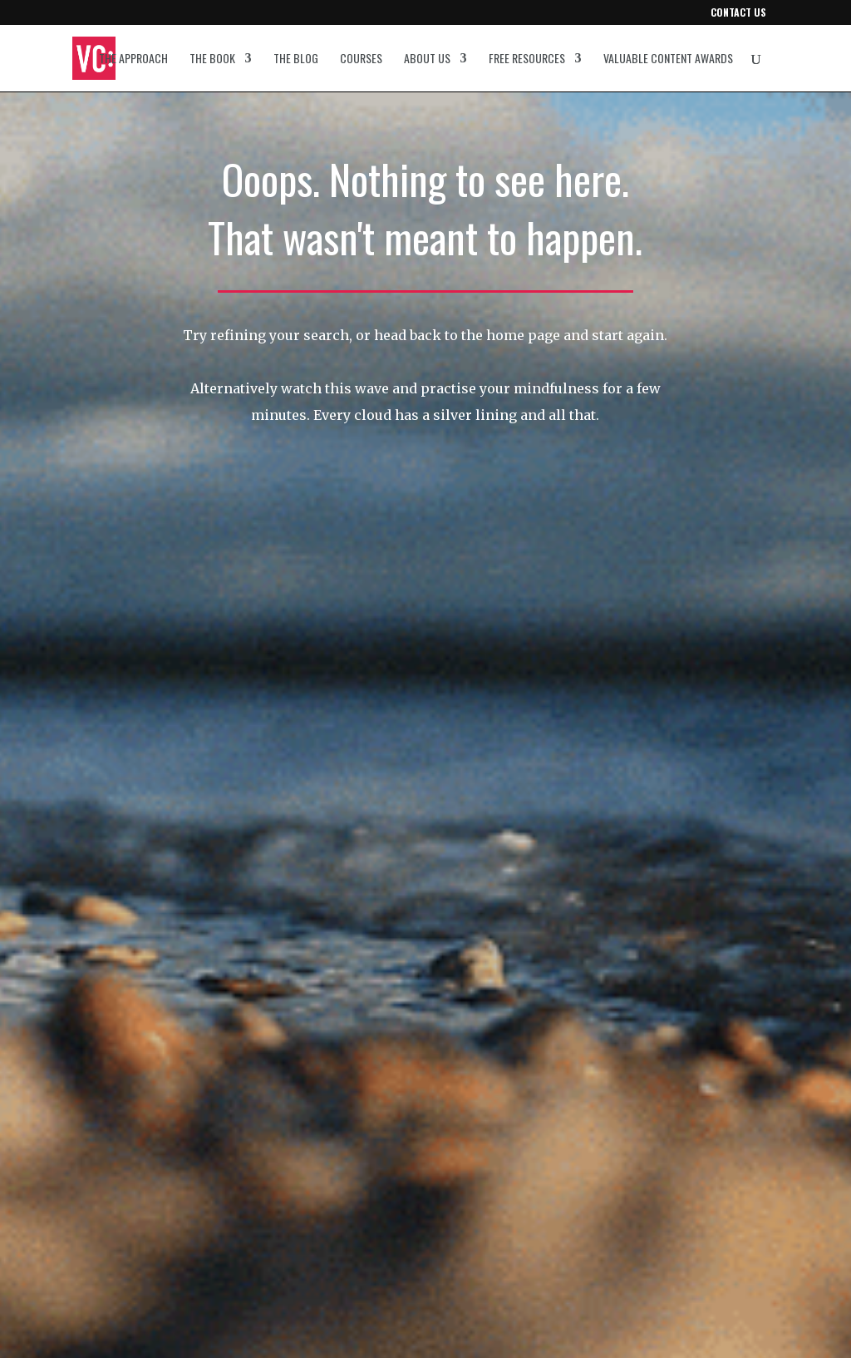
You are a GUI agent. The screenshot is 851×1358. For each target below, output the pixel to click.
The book (212, 59)
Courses (361, 59)
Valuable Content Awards (668, 59)
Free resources (527, 59)
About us (427, 59)
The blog (295, 59)
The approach (133, 59)
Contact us (738, 13)
